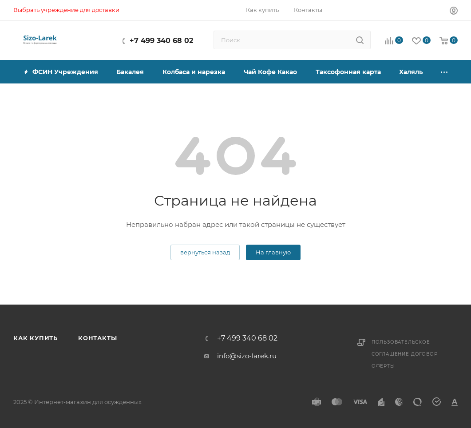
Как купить (35, 337)
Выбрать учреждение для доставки (66, 9)
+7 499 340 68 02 (161, 40)
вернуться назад (205, 252)
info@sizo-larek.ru (247, 356)
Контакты (97, 337)
